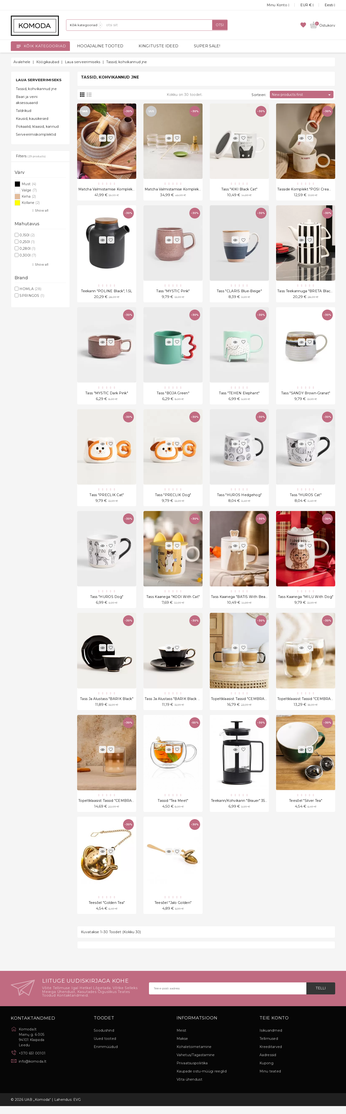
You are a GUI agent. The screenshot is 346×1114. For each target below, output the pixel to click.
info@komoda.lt (32, 1069)
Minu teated (270, 1079)
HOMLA (30, 289)
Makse (182, 1046)
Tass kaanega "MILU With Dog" (305, 601)
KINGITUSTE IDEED (158, 46)
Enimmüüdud (106, 1055)
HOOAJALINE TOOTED (100, 46)
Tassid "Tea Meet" (173, 807)
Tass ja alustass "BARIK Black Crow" (176, 704)
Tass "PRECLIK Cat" (106, 498)
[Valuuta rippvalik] (302, 5)
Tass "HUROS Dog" (107, 601)
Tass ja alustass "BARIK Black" (106, 704)
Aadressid (268, 1063)
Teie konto (274, 1025)
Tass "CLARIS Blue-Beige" (239, 292)
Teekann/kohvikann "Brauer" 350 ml (242, 807)
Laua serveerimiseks (39, 80)
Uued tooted (105, 1046)
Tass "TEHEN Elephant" (239, 395)
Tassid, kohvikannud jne (36, 89)
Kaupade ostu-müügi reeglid (202, 1079)
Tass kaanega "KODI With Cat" (173, 601)
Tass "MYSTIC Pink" (173, 292)
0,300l (27, 255)
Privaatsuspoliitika (192, 1071)
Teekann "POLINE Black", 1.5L (106, 292)
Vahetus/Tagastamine (196, 1063)
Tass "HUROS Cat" (305, 498)
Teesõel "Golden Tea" (107, 910)
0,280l (27, 248)
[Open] (18, 46)
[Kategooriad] (84, 25)
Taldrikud (23, 111)
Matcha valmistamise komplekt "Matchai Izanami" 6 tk (193, 190)
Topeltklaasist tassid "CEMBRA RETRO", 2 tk (249, 704)
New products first (302, 95)
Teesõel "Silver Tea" (305, 807)
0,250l (27, 242)
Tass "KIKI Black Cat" (239, 190)
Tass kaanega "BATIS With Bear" (239, 601)
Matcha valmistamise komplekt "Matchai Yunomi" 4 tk (126, 190)
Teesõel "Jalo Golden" (173, 910)
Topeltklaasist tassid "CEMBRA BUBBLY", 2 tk (118, 807)
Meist (181, 1038)
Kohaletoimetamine (194, 1055)
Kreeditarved (271, 1055)
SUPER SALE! (207, 46)
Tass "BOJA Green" (173, 395)
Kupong (266, 1071)
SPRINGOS (31, 295)
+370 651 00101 (32, 1061)
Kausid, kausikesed (32, 118)
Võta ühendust (189, 1087)
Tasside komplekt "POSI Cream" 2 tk (309, 190)
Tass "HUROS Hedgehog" (239, 498)
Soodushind (104, 1038)
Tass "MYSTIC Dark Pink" (106, 395)
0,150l (27, 235)
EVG (77, 1107)
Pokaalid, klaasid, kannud (37, 126)
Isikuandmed (271, 1038)
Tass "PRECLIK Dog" (173, 498)
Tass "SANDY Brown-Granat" (305, 395)
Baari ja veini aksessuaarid (27, 100)
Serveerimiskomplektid (36, 134)
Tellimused (269, 1046)
